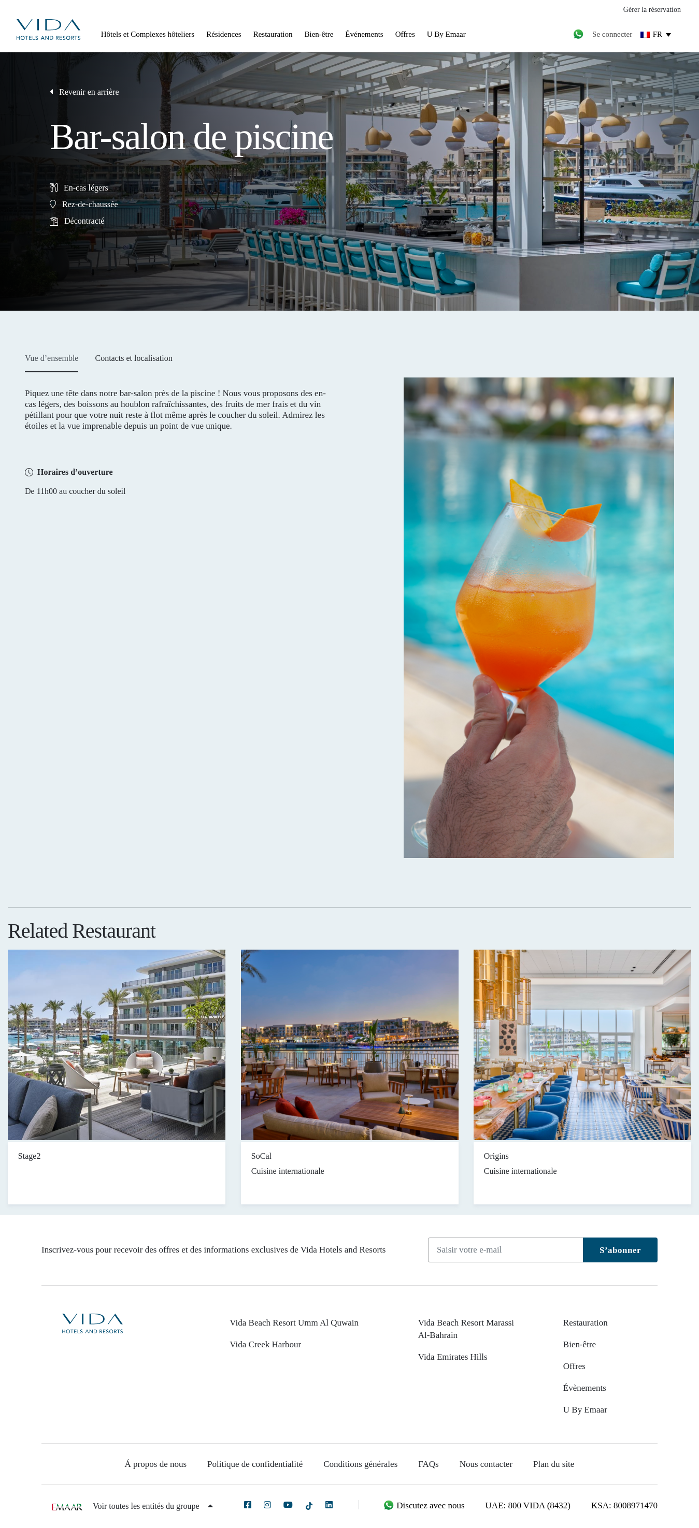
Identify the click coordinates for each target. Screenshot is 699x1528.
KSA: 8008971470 (624, 1505)
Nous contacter (486, 1464)
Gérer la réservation (652, 9)
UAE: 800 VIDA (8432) (528, 1505)
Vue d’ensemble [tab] (51, 358)
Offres (405, 34)
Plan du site (553, 1464)
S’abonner (620, 1250)
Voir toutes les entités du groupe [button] (152, 1506)
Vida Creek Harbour (265, 1344)
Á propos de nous (156, 1464)
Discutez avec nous (423, 1505)
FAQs (428, 1464)
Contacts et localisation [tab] (133, 358)
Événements (364, 34)
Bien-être (319, 34)
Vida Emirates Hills (453, 1357)
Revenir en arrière (84, 92)
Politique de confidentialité (255, 1464)
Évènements (584, 1388)
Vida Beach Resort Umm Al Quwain (294, 1323)
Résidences (223, 34)
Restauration (273, 34)
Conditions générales (360, 1464)
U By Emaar (446, 34)
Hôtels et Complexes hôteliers (147, 34)
